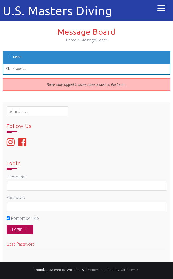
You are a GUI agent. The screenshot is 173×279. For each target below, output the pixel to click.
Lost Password (21, 244)
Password (16, 197)
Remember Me (23, 218)
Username (17, 177)
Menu (17, 57)
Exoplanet (107, 270)
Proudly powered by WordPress (59, 270)
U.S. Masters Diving (57, 10)
